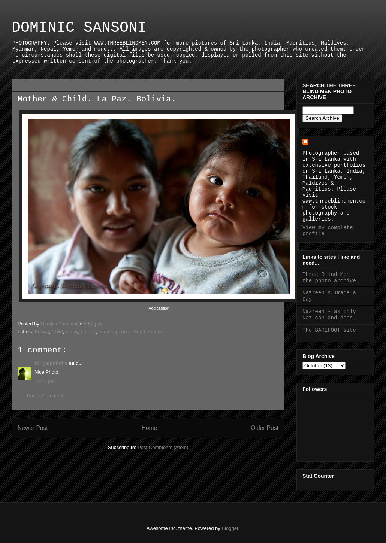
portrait (123, 331)
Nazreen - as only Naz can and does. (329, 315)
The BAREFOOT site (329, 330)
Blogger (229, 528)
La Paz (88, 331)
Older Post (264, 428)
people (106, 331)
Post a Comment (45, 395)
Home (149, 428)
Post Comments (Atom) (163, 447)
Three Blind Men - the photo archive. (330, 278)
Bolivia (42, 331)
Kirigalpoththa (50, 363)
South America (150, 331)
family (72, 331)
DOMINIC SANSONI (79, 27)
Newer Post (33, 428)
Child (57, 331)
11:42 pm (44, 381)
